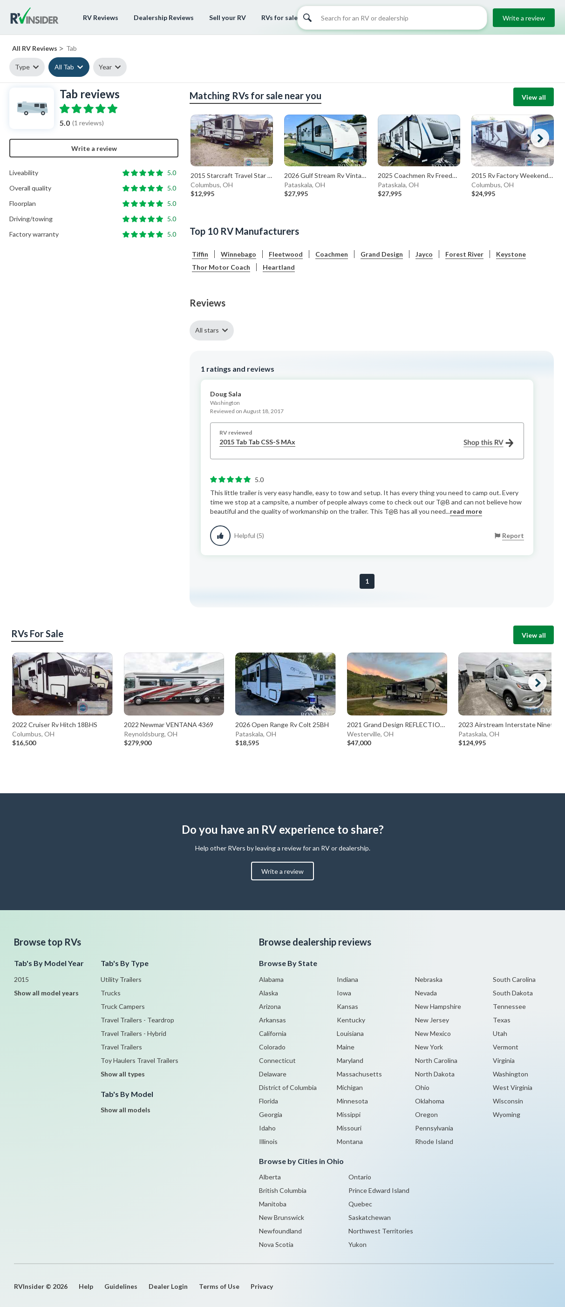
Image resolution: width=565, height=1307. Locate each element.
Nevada (426, 993)
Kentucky (351, 1020)
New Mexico (433, 1033)
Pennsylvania (434, 1128)
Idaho (267, 1128)
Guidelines (120, 1286)
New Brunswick (281, 1217)
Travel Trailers (121, 1047)
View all (534, 97)
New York (429, 1047)
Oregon (426, 1114)
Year (105, 67)
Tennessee (509, 1006)
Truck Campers (123, 1006)
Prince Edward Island (378, 1190)
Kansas (347, 1006)
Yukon (357, 1244)
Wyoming (506, 1114)
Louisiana (350, 1033)
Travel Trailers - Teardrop (137, 1020)
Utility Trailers (121, 979)
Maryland (350, 1060)
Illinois (268, 1141)
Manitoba (272, 1204)
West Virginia (512, 1087)
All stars (207, 330)
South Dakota (513, 993)
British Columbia (282, 1190)
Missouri (349, 1128)
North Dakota (435, 1074)
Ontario (359, 1177)
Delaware (272, 1074)
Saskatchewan (369, 1217)
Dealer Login (168, 1286)
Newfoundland (280, 1231)
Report (513, 535)
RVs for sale (279, 17)
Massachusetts (359, 1074)
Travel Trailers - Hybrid (133, 1033)
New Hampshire (438, 1006)
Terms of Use (219, 1286)
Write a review (524, 18)
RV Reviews (100, 17)
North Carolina (436, 1060)
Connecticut (277, 1060)
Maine (345, 1047)
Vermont (505, 1047)
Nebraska (428, 979)
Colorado (272, 1047)
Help (86, 1286)
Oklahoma (429, 1101)
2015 (21, 979)
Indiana (347, 979)
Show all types (123, 1074)
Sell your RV (227, 17)
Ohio (422, 1087)
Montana (350, 1141)
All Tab (64, 67)
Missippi (349, 1114)
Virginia (504, 1060)
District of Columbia (288, 1087)
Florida (268, 1101)
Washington (510, 1074)
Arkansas (272, 1020)
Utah (500, 1033)
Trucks (111, 993)
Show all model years (46, 993)
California (272, 1033)
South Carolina (514, 979)
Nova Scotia (276, 1244)
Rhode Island (434, 1141)
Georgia (270, 1114)
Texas (502, 1020)
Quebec (360, 1204)
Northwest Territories (380, 1231)
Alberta (270, 1177)
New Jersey (432, 1020)
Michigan (350, 1087)
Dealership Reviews (164, 17)
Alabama (271, 979)
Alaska (268, 993)
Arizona (270, 1006)
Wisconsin (508, 1101)
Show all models (125, 1110)
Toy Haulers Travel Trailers (139, 1060)
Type (22, 67)
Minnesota (352, 1101)
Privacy (262, 1286)
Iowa (344, 993)
